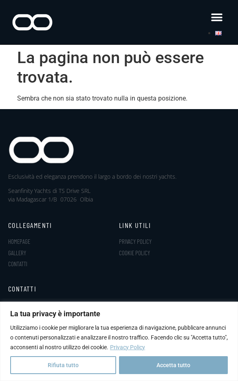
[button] (217, 17)
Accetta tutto (173, 365)
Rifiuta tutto (63, 365)
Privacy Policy (127, 347)
